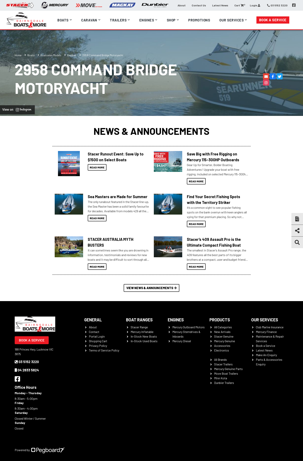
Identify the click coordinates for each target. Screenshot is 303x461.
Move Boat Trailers (226, 373)
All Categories (223, 327)
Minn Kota (220, 378)
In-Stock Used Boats (144, 341)
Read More (97, 167)
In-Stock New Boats (144, 336)
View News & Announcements (151, 288)
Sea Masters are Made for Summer (117, 196)
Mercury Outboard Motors (188, 327)
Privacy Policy (98, 345)
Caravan (89, 20)
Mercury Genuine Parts (228, 369)
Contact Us (199, 5)
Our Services (231, 20)
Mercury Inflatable (142, 332)
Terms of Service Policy (104, 350)
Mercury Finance (266, 332)
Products (219, 319)
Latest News (220, 5)
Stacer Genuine (223, 336)
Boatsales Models (51, 55)
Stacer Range (139, 327)
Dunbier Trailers (224, 383)
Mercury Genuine (224, 341)
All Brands (220, 359)
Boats (63, 20)
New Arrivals (222, 332)
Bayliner (71, 55)
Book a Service (273, 20)
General (93, 319)
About (182, 5)
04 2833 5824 (27, 370)
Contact (94, 332)
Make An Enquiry (266, 355)
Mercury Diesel (181, 341)
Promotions (199, 20)
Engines (146, 20)
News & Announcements (151, 131)
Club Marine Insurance (269, 327)
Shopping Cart (98, 341)
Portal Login (97, 336)
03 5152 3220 (27, 362)
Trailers (118, 20)
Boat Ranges (139, 319)
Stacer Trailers (223, 364)
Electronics (221, 350)
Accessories (222, 345)
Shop (171, 20)
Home (18, 55)
